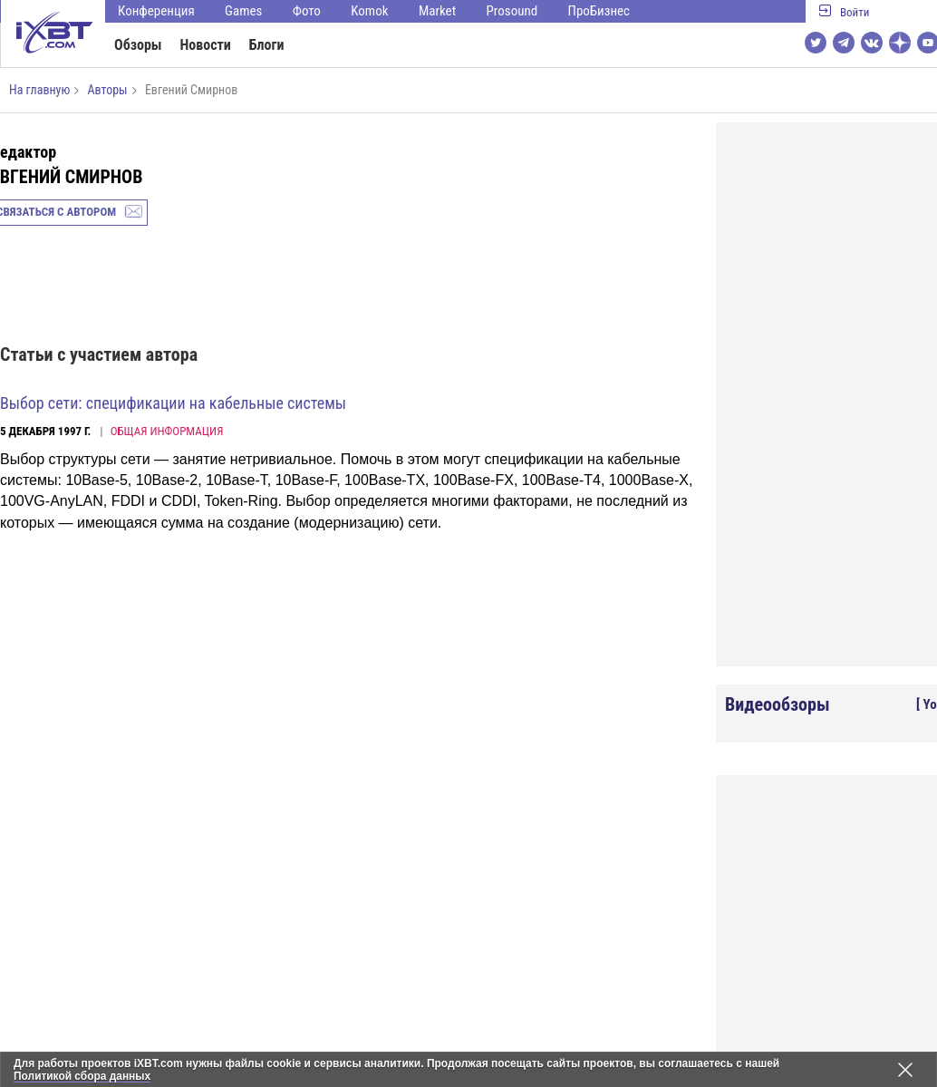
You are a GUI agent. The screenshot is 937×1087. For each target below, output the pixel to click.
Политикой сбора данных (82, 1076)
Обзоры (138, 44)
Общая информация (167, 431)
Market (437, 11)
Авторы (107, 89)
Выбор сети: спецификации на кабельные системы (173, 402)
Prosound (512, 11)
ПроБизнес (599, 11)
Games (243, 11)
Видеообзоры (777, 704)
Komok (369, 11)
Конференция (156, 11)
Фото (307, 11)
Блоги (267, 44)
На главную (39, 89)
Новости (205, 44)
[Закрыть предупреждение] (905, 1070)
